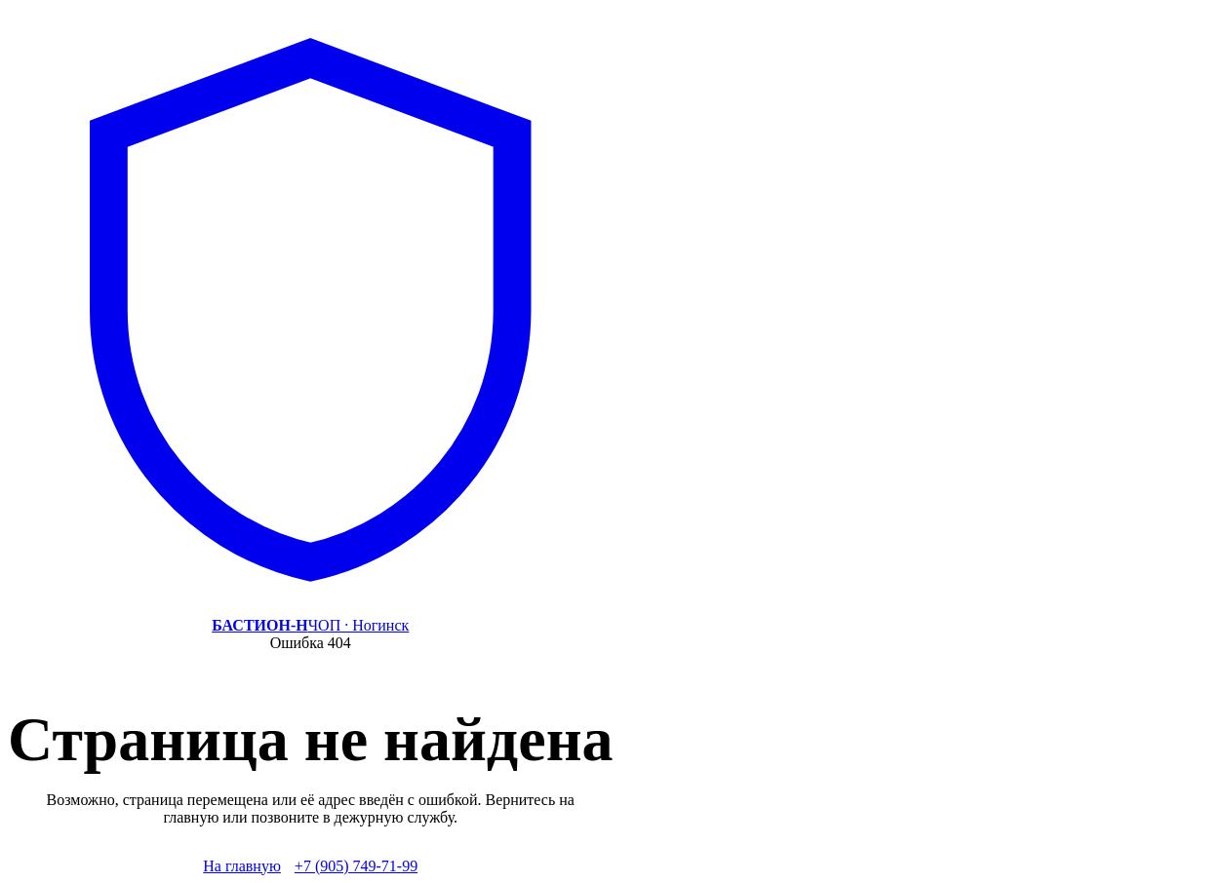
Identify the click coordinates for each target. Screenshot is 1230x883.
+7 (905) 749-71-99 (356, 866)
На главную (242, 866)
